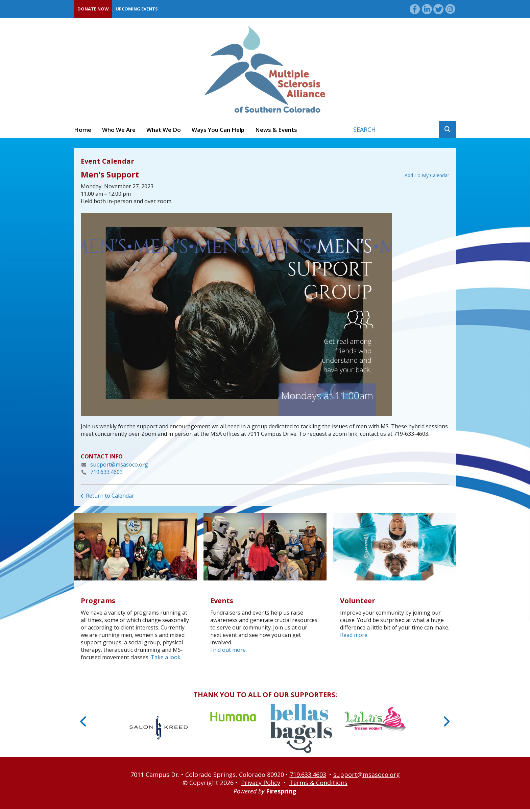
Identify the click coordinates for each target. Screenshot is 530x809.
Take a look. (166, 657)
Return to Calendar (110, 495)
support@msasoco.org (119, 464)
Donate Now (93, 9)
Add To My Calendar (427, 175)
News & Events (276, 130)
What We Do (163, 130)
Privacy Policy (260, 783)
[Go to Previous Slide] (83, 721)
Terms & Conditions (318, 783)
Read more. (354, 635)
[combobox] (393, 129)
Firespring (281, 791)
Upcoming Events (137, 9)
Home (82, 130)
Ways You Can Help (218, 130)
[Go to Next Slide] (446, 721)
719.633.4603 (106, 472)
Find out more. (228, 649)
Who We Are (119, 130)
